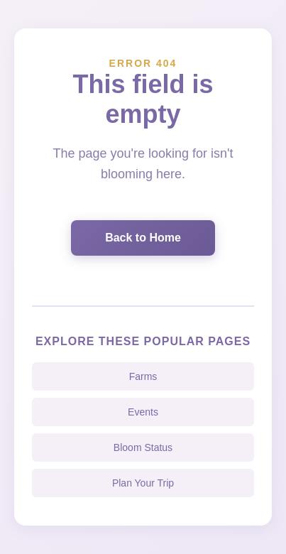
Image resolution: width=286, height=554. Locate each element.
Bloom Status (143, 447)
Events (143, 412)
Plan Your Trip (143, 483)
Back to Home (143, 238)
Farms (143, 376)
